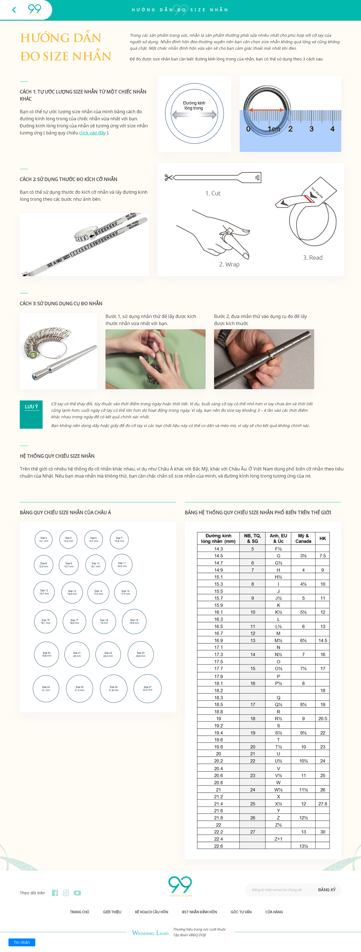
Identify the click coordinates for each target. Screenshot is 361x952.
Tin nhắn (22, 942)
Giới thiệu (112, 912)
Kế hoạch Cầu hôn (151, 912)
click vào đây (92, 133)
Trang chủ (79, 912)
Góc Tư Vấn (241, 912)
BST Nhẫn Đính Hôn (199, 912)
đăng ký (326, 889)
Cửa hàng (274, 912)
